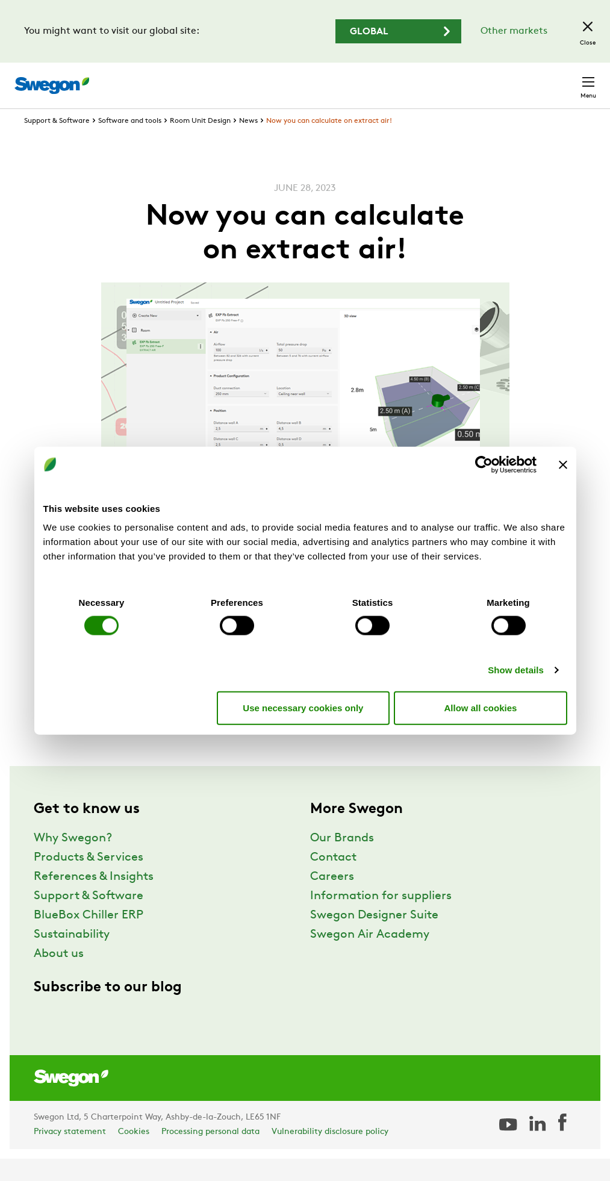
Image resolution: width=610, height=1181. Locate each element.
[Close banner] (563, 464)
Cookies (133, 1154)
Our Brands (342, 861)
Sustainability (72, 957)
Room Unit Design (200, 143)
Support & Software (57, 143)
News (248, 143)
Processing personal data (210, 1154)
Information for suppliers (381, 918)
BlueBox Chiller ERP (88, 938)
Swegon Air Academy (369, 957)
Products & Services (88, 880)
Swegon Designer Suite (374, 938)
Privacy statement (70, 1154)
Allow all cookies (480, 707)
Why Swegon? (73, 861)
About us (59, 976)
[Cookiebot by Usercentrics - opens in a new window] (484, 464)
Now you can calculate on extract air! (329, 143)
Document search (343, 79)
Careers (417, 79)
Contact (566, 79)
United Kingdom (489, 79)
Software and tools (129, 143)
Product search (244, 79)
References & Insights (94, 899)
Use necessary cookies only (303, 707)
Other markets (514, 31)
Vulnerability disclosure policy (330, 1154)
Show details (516, 670)
